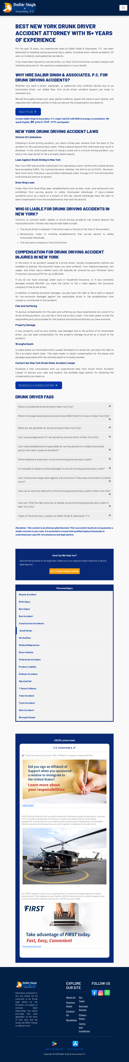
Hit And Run (25, 637)
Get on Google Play (54, 1045)
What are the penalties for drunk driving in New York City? (49, 427)
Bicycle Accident (27, 594)
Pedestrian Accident (30, 659)
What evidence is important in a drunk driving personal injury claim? (55, 459)
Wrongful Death (27, 717)
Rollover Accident (28, 674)
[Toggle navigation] (123, 8)
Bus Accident (26, 616)
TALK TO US (27, 111)
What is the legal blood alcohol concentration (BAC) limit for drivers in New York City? (64, 415)
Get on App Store (75, 1045)
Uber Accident (26, 710)
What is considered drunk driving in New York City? (45, 406)
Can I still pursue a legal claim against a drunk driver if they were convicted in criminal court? (64, 479)
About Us (70, 997)
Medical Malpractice (29, 645)
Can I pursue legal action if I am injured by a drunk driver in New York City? (58, 437)
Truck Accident (27, 702)
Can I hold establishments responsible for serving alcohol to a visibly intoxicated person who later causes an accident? (61, 448)
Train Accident (26, 695)
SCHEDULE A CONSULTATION (38, 385)
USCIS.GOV (28, 805)
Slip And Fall (25, 681)
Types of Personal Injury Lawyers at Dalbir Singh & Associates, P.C (53, 515)
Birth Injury (24, 601)
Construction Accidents (31, 623)
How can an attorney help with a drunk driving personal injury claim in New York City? (64, 490)
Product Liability (27, 666)
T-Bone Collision (27, 688)
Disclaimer (71, 1020)
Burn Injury (24, 608)
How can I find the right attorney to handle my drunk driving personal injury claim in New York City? (63, 504)
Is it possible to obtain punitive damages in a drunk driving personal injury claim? (61, 468)
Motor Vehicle (26, 652)
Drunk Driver (26, 630)
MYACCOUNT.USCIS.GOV (32, 946)
